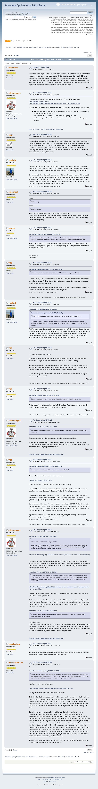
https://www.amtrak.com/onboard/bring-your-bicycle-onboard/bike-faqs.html (54, 103)
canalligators (14, 644)
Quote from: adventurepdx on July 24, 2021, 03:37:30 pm (45, 269)
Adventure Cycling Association (56, 777)
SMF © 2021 (48, 779)
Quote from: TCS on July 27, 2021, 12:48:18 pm (43, 536)
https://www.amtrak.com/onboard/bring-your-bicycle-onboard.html (51, 688)
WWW (15, 118)
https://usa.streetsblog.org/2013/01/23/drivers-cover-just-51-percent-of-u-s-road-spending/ (59, 555)
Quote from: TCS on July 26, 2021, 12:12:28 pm (43, 426)
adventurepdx (14, 93)
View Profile (9, 78)
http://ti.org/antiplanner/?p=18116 (40, 480)
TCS (10, 263)
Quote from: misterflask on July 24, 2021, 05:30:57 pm (45, 234)
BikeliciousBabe (15, 663)
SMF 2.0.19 (41, 779)
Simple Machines (57, 779)
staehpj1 (12, 160)
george (11, 228)
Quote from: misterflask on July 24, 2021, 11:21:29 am (45, 671)
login (22, 13)
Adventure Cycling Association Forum (25, 5)
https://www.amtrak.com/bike (39, 101)
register (28, 13)
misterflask (13, 68)
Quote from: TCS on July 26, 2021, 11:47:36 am (43, 309)
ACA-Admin (60, 47)
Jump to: (71, 762)
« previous (86, 52)
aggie (10, 135)
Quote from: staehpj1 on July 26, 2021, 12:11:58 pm (44, 395)
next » (91, 52)
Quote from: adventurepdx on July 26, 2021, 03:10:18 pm (45, 466)
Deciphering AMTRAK (41, 67)
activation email (21, 14)
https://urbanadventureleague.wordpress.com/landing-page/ (46, 129)
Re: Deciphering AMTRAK (42, 92)
